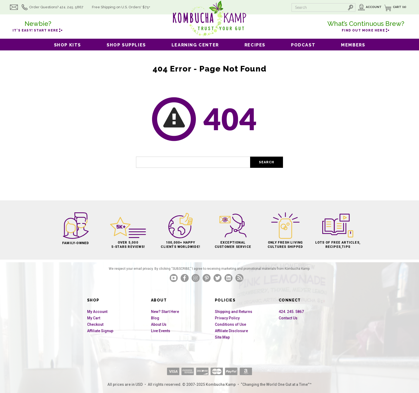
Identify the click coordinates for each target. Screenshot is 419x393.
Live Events (160, 331)
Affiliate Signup (100, 331)
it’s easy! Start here (38, 25)
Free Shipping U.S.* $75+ (129, 7)
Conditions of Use (230, 324)
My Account (97, 311)
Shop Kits (67, 44)
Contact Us (288, 318)
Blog (155, 318)
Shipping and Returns (233, 311)
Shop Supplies (126, 44)
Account (374, 7)
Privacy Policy (227, 318)
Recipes (255, 44)
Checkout (95, 324)
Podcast (303, 44)
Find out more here (365, 25)
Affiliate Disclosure (231, 331)
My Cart (93, 318)
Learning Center (195, 44)
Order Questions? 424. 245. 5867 (64, 7)
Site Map (222, 337)
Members (353, 44)
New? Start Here (165, 311)
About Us (158, 324)
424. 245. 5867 (291, 311)
